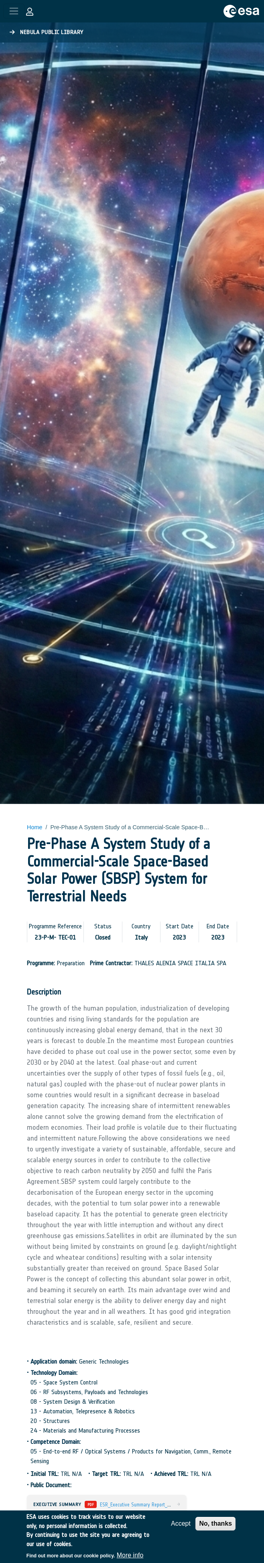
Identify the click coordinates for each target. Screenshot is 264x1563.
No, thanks (215, 1523)
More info (130, 1555)
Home (34, 827)
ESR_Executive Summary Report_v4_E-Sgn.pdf (146, 1505)
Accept (181, 1523)
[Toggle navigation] (13, 11)
